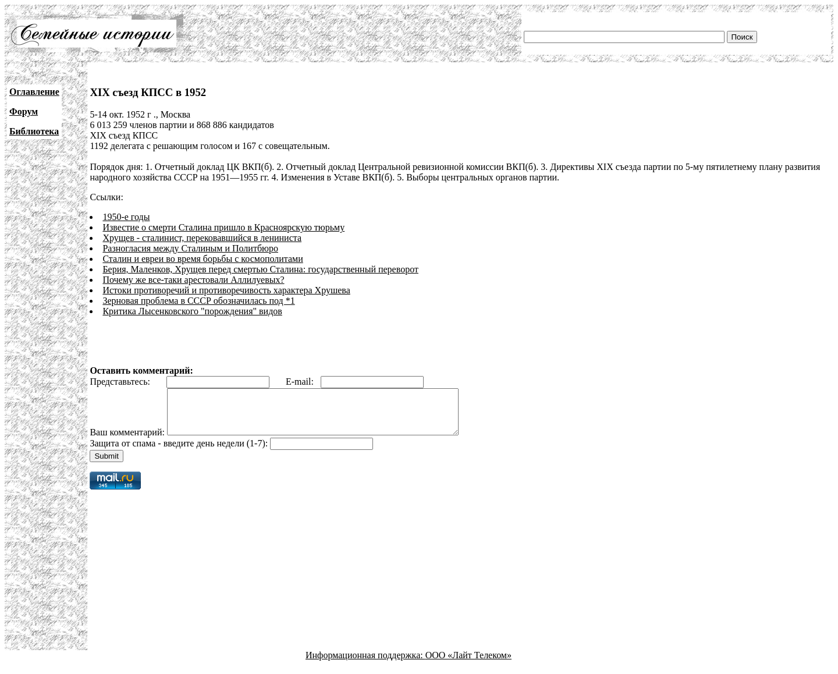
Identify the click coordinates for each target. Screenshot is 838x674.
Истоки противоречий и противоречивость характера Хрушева (226, 290)
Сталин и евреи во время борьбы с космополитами (202, 259)
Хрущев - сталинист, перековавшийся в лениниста (201, 238)
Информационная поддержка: (365, 664)
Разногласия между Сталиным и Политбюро (190, 248)
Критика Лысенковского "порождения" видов (192, 311)
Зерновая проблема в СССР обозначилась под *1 (198, 301)
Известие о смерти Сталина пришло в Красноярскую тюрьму (223, 227)
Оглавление (34, 92)
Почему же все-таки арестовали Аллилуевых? (193, 280)
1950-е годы (126, 217)
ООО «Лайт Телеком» (468, 664)
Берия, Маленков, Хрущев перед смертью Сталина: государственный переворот (260, 269)
